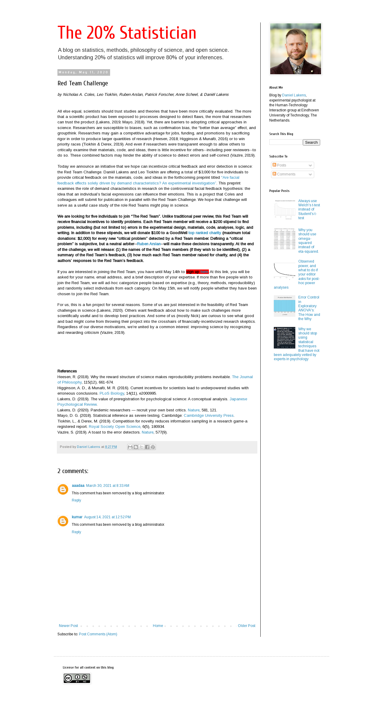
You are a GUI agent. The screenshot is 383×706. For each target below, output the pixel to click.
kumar (77, 517)
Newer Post (68, 626)
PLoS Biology (112, 393)
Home (158, 626)
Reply (76, 500)
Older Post (246, 626)
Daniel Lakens (294, 95)
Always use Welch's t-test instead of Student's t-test (309, 209)
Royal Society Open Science (114, 426)
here (204, 271)
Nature (194, 410)
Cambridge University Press (209, 415)
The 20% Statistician (127, 32)
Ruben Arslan (149, 244)
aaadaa (78, 486)
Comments (284, 174)
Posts (279, 165)
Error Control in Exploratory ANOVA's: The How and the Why (309, 308)
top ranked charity (205, 233)
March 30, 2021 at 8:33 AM (107, 486)
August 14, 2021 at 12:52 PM (107, 517)
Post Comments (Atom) (98, 634)
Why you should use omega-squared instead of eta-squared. (308, 241)
